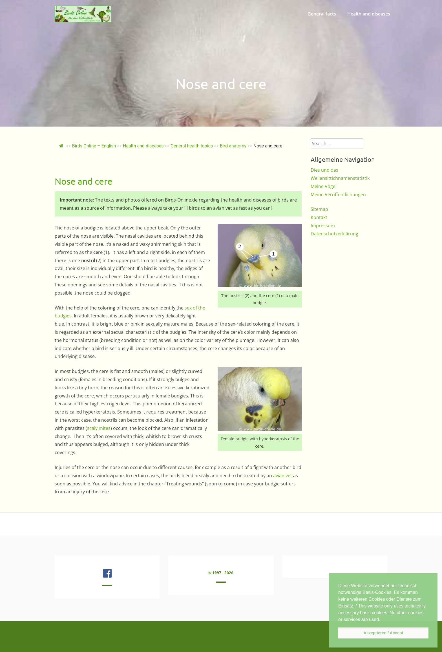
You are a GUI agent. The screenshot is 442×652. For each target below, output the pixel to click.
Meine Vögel (324, 186)
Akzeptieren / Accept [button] (383, 633)
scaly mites (99, 428)
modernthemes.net (117, 636)
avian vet (282, 475)
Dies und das (324, 170)
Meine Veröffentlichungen (338, 194)
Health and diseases (368, 14)
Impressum (323, 225)
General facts (322, 14)
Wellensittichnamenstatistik (340, 178)
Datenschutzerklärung (334, 234)
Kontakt (319, 217)
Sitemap (319, 209)
